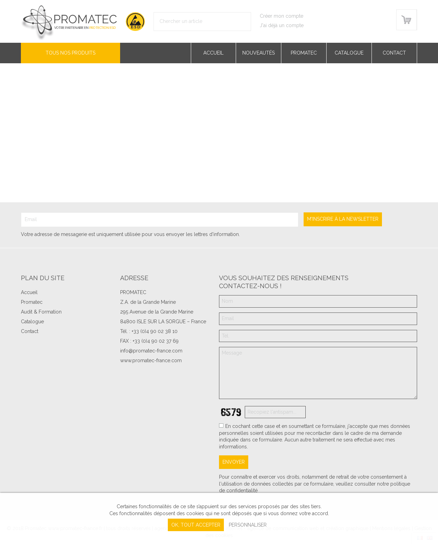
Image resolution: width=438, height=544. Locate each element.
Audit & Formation (41, 312)
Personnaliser (248, 525)
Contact (394, 53)
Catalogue (349, 53)
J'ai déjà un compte (282, 25)
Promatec (304, 53)
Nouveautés (258, 53)
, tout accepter (195, 525)
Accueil (213, 53)
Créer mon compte (281, 16)
